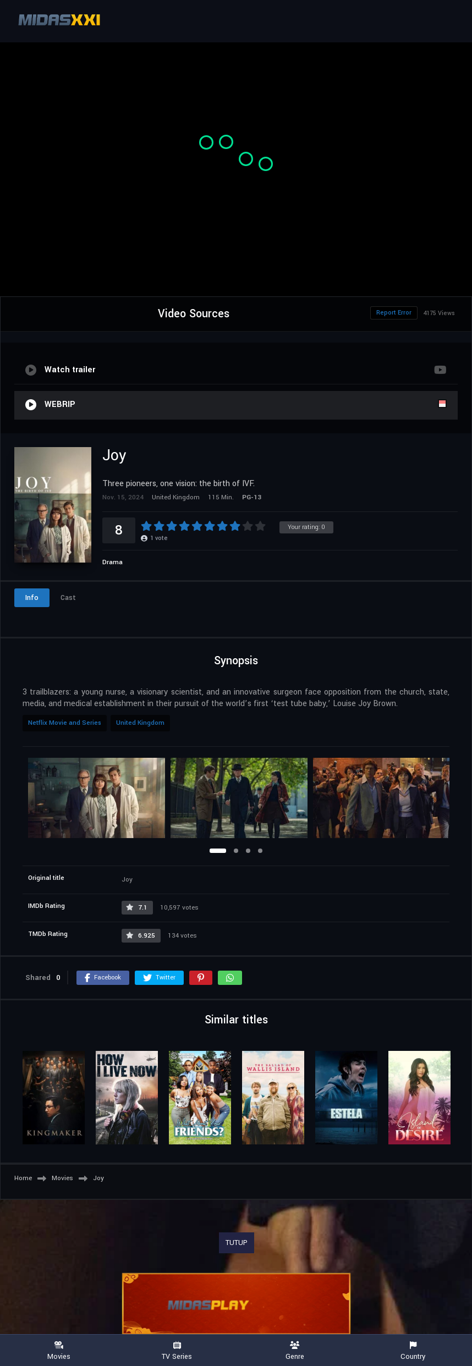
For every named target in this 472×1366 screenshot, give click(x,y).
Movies (59, 1351)
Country (413, 1351)
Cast (68, 598)
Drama (112, 562)
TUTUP (237, 1243)
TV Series (177, 1351)
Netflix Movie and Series (64, 723)
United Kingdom (140, 723)
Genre (295, 1351)
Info (32, 598)
